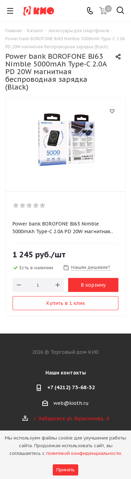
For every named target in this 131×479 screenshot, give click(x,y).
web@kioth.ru (71, 403)
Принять (65, 470)
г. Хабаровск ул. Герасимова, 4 (71, 418)
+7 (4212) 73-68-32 (71, 387)
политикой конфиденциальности (83, 453)
